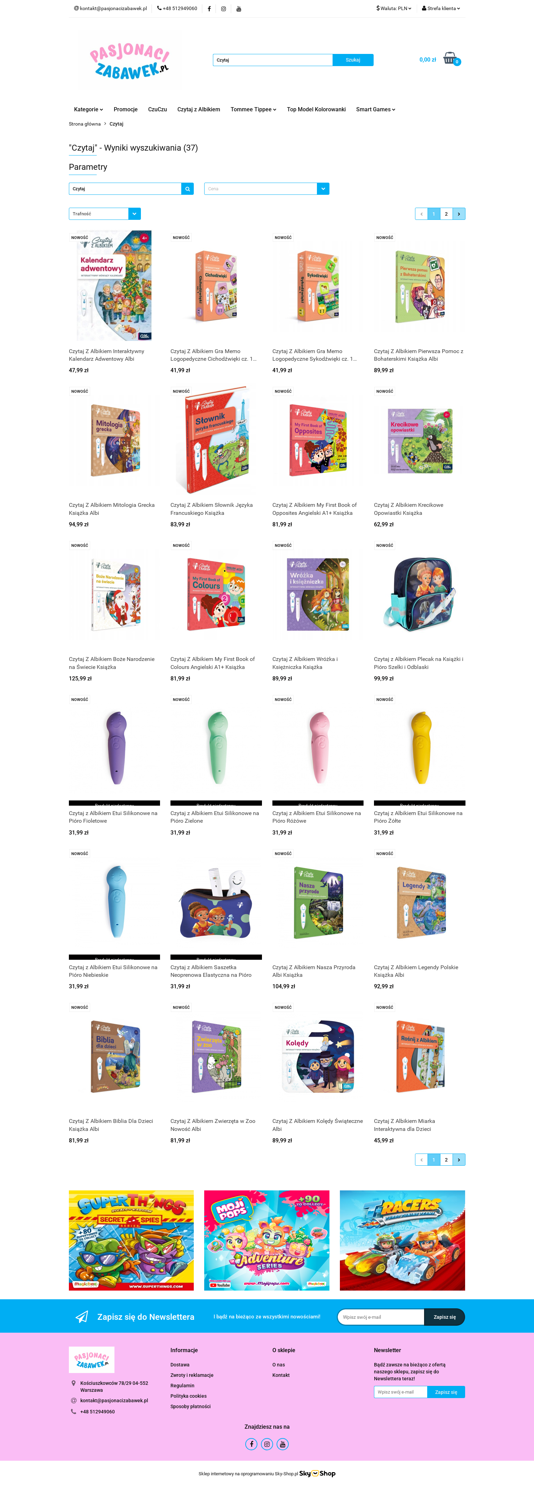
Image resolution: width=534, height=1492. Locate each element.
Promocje (126, 109)
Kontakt (281, 1375)
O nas (278, 1364)
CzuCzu (157, 109)
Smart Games (376, 109)
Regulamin (182, 1385)
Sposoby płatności (190, 1406)
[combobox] (266, 189)
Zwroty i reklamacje (192, 1375)
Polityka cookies (188, 1396)
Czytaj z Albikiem (198, 109)
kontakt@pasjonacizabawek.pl (114, 1400)
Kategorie (88, 109)
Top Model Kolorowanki (316, 109)
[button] (184, 1350)
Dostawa (180, 1364)
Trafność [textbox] (82, 213)
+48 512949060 (97, 1411)
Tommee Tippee (254, 109)
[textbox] (260, 188)
